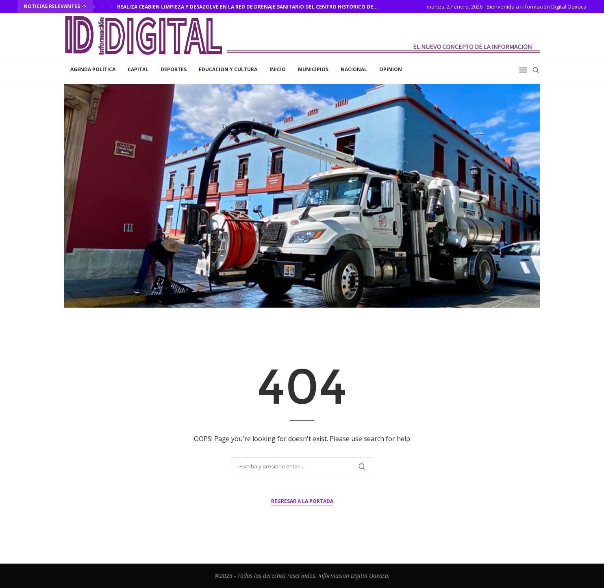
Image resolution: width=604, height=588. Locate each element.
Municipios (313, 69)
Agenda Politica (92, 69)
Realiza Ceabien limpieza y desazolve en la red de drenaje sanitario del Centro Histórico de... (247, 6)
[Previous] (102, 6)
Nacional (354, 69)
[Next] (110, 6)
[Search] (536, 70)
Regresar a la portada (302, 501)
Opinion (390, 69)
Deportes (174, 69)
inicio (277, 69)
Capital (138, 69)
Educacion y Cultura (228, 69)
